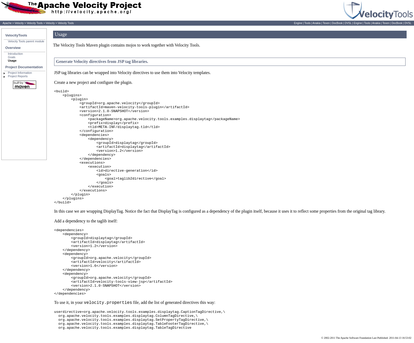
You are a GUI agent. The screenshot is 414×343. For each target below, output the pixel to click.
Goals (11, 57)
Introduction (15, 53)
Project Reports (18, 76)
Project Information (20, 72)
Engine (298, 23)
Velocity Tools (35, 23)
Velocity (19, 23)
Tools (307, 23)
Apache (7, 23)
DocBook (337, 23)
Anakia (317, 23)
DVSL (348, 23)
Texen (326, 23)
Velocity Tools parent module (26, 41)
